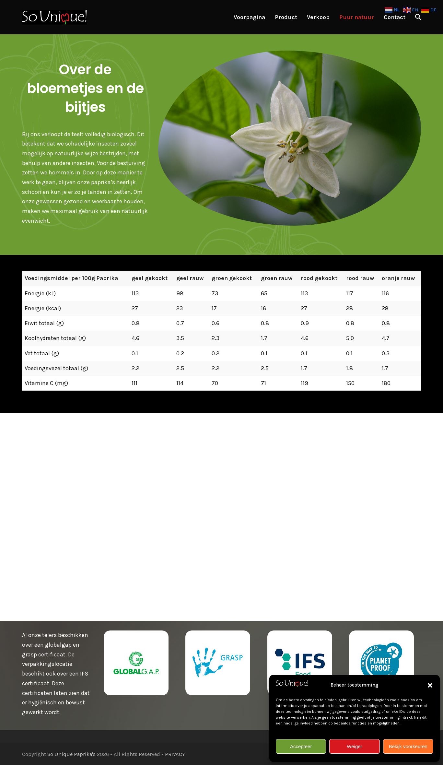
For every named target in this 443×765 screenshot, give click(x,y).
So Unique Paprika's (71, 754)
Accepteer (301, 746)
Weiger (354, 746)
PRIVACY (175, 754)
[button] (430, 685)
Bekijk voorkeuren (408, 746)
